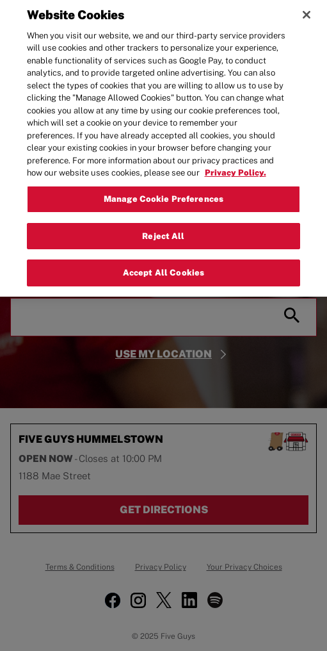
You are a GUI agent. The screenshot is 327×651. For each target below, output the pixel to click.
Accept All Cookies (163, 268)
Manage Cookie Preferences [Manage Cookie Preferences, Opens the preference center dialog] (163, 194)
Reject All (163, 231)
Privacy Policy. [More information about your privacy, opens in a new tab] (235, 168)
